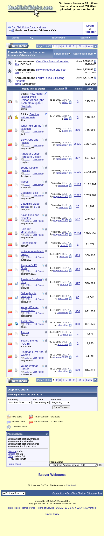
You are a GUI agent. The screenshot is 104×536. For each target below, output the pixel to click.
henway (24, 246)
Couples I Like (29, 192)
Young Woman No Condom (30, 309)
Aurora (25, 332)
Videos (42, 27)
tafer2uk (25, 288)
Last (89, 46)
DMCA (59, 508)
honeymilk (26, 187)
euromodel (26, 346)
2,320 (77, 143)
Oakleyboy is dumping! (28, 295)
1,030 (77, 171)
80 (77, 297)
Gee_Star (25, 209)
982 (77, 269)
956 (77, 311)
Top (100, 493)
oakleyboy (26, 302)
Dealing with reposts (30, 116)
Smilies (11, 454)
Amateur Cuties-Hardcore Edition (31, 155)
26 (77, 206)
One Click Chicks (75, 493)
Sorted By (13, 399)
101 (79, 46)
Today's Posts (57, 37)
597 (77, 219)
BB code (12, 451)
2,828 (77, 195)
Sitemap (91, 493)
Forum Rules (14, 464)
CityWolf (64, 334)
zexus (24, 327)
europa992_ (27, 260)
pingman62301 (28, 148)
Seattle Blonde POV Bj (30, 342)
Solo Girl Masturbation (28, 230)
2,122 (77, 184)
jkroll (23, 134)
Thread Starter (37, 88)
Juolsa (65, 131)
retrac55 (64, 245)
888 (77, 323)
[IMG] (10, 456)
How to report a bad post (51, 69)
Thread (24, 88)
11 (70, 46)
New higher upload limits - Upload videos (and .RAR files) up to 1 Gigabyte (32, 100)
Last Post (59, 88)
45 (77, 356)
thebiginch (26, 176)
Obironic (25, 335)
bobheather (26, 316)
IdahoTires (63, 298)
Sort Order (38, 399)
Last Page (38, 131)
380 (77, 129)
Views (90, 88)
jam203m (63, 256)
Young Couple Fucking (29, 169)
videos (25, 181)
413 (77, 255)
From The (56, 399)
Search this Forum (83, 53)
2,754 (77, 233)
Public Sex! (27, 321)
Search (86, 37)
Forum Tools (61, 53)
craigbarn (25, 162)
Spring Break (28, 243)
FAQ (31, 37)
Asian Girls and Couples (30, 216)
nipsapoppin (62, 145)
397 (77, 157)
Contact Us (58, 493)
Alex (17, 64)
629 (77, 370)
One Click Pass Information (52, 61)
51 (74, 46)
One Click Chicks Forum (24, 27)
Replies (78, 88)
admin (18, 84)
